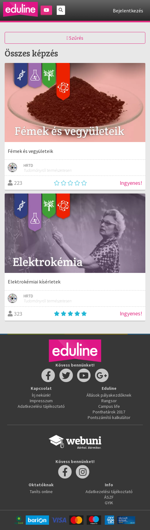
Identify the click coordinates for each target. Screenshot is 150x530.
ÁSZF (109, 497)
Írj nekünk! (41, 395)
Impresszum (41, 400)
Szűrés (75, 38)
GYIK (109, 503)
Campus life (109, 406)
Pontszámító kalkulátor (109, 417)
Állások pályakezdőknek (108, 395)
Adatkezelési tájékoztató (41, 406)
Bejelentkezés (128, 10)
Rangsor (109, 400)
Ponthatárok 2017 (109, 412)
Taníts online (41, 491)
